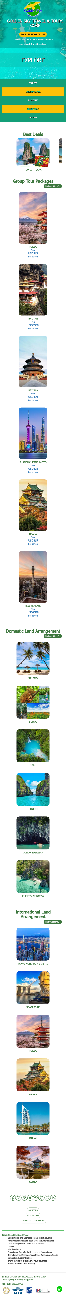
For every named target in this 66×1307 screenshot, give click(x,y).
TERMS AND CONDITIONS (33, 1220)
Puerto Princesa (33, 896)
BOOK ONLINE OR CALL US (33, 34)
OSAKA (33, 534)
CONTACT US (33, 1215)
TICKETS (33, 83)
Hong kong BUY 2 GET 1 (33, 963)
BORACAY (33, 678)
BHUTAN (33, 318)
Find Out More (52, 186)
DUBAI (33, 1138)
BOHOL (33, 721)
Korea (33, 1181)
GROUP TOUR (33, 109)
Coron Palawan (33, 852)
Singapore (33, 1007)
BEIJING (33, 390)
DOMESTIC (33, 100)
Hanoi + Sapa (33, 169)
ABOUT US (33, 1210)
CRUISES (33, 117)
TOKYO (33, 246)
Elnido (33, 808)
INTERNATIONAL (33, 91)
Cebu (33, 765)
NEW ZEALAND (33, 605)
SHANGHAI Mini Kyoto (33, 462)
